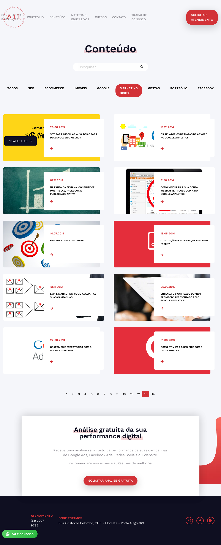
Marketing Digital (129, 90)
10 (124, 394)
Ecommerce (54, 88)
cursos (101, 17)
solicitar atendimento (202, 17)
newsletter (18, 142)
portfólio (35, 17)
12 (138, 394)
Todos (12, 88)
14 (153, 394)
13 (145, 394)
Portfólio (178, 88)
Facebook (206, 88)
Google (103, 88)
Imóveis (80, 88)
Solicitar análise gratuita (110, 480)
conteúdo (57, 17)
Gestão (154, 88)
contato (119, 17)
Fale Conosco (20, 534)
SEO (31, 88)
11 (131, 394)
